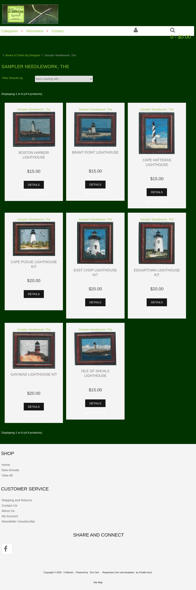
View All (7, 475)
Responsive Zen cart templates (118, 572)
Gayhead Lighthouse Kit (34, 374)
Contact (58, 31)
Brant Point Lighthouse (95, 152)
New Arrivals (10, 470)
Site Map (98, 582)
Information (35, 31)
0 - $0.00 (180, 37)
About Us (8, 511)
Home (5, 464)
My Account (9, 516)
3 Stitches (68, 572)
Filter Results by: (13, 78)
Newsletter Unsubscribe (18, 521)
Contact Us (9, 505)
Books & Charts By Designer (23, 55)
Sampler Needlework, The (33, 109)
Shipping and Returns (16, 500)
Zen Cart (94, 572)
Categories (9, 31)
